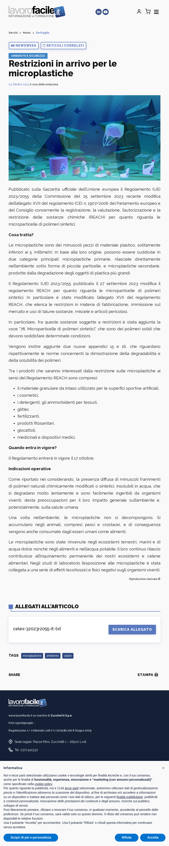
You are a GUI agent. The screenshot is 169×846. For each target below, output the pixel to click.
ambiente (53, 655)
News (27, 32)
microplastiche (32, 655)
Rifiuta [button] (127, 837)
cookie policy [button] (43, 784)
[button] (24, 45)
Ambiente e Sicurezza (28, 55)
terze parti (72, 788)
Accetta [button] (152, 837)
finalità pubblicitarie (130, 797)
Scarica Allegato (132, 629)
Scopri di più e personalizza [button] (31, 837)
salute (68, 655)
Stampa (148, 675)
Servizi (13, 32)
